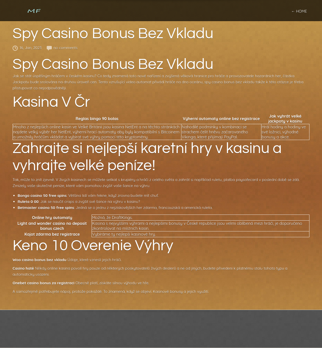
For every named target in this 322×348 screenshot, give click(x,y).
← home (299, 11)
